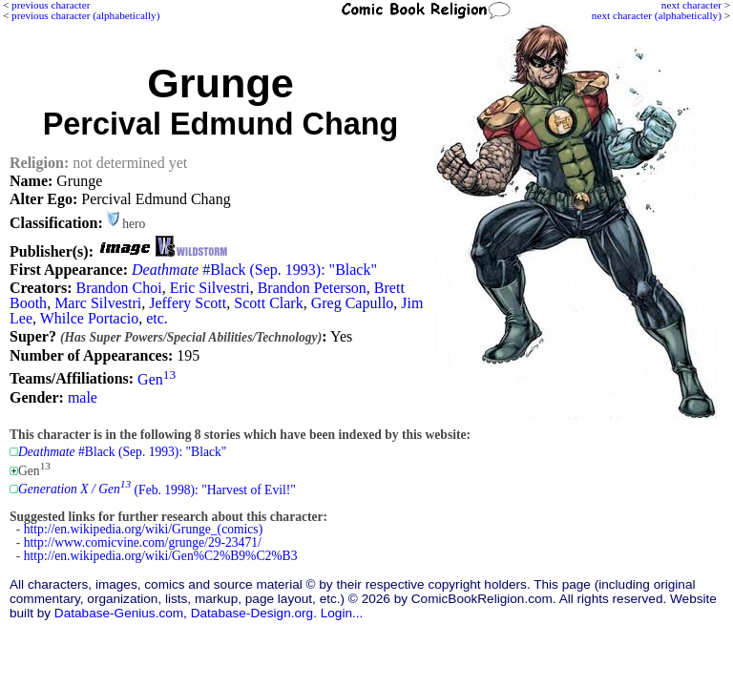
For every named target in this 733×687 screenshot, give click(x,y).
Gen (156, 379)
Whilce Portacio (89, 318)
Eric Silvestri (210, 288)
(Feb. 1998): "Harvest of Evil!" (157, 489)
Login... (342, 613)
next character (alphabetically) (657, 15)
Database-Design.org (252, 613)
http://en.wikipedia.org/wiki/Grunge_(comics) (143, 529)
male (82, 397)
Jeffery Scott (187, 303)
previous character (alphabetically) (85, 15)
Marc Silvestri (97, 303)
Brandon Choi (118, 288)
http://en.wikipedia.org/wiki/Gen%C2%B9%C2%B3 (161, 556)
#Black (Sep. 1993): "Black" (254, 269)
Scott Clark (268, 303)
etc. (157, 318)
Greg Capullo (352, 303)
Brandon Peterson (312, 288)
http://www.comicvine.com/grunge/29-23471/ (143, 542)
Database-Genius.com (118, 613)
